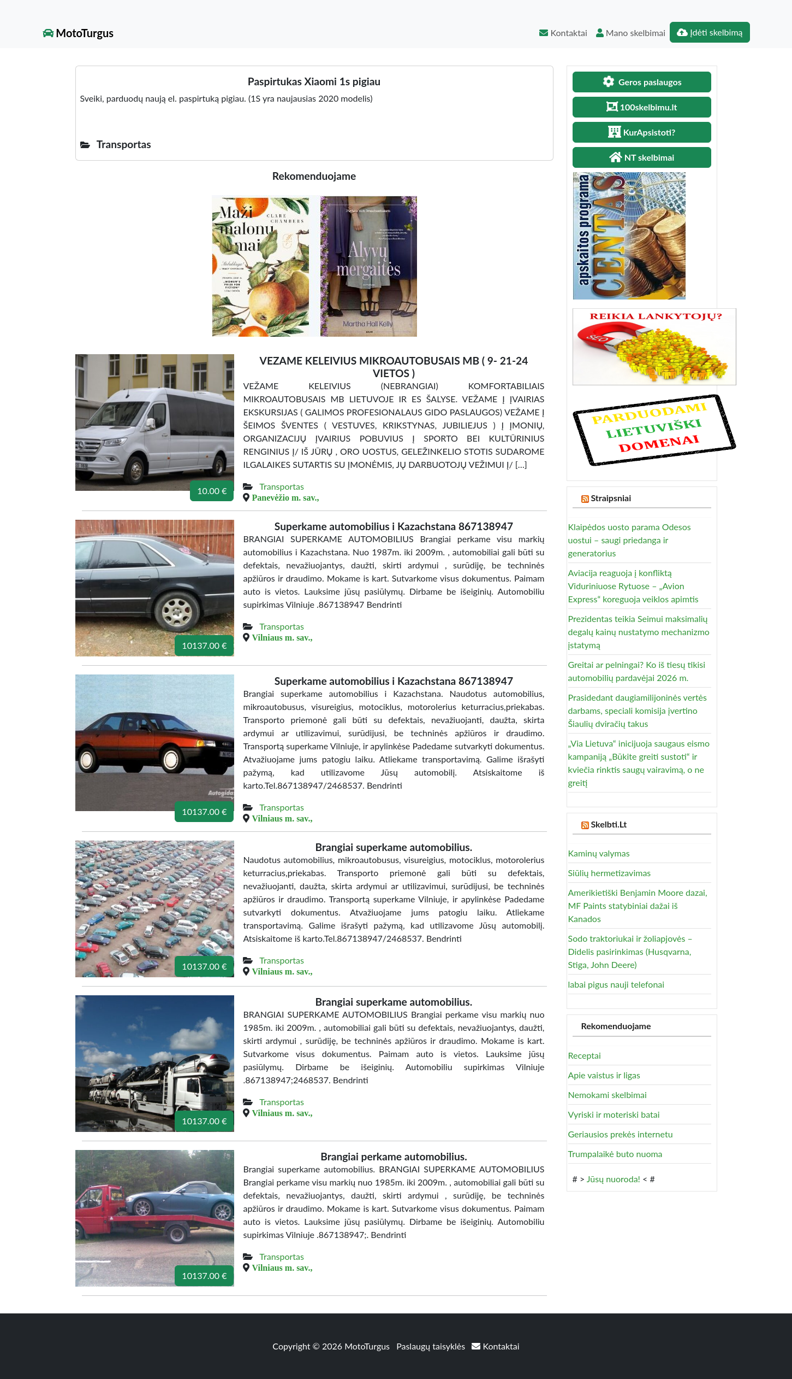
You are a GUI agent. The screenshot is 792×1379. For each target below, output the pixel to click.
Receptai (584, 1055)
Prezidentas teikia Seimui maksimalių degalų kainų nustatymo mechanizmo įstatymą (639, 631)
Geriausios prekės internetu (620, 1134)
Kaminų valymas (599, 853)
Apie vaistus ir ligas (604, 1075)
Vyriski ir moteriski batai (614, 1114)
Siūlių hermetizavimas (609, 872)
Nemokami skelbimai (607, 1094)
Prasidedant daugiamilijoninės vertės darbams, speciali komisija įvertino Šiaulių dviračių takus (637, 710)
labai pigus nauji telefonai (616, 984)
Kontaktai (563, 32)
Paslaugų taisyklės (431, 1346)
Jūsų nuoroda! (613, 1178)
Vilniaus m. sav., (282, 637)
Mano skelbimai (630, 32)
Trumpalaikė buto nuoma (615, 1153)
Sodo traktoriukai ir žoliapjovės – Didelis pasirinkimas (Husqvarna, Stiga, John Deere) (630, 951)
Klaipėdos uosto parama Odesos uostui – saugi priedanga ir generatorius (629, 539)
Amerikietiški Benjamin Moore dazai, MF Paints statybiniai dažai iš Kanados (637, 905)
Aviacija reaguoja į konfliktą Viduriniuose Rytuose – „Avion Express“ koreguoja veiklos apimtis (633, 585)
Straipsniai (611, 497)
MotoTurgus (78, 32)
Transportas (281, 486)
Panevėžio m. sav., (285, 497)
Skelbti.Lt (609, 824)
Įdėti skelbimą (709, 32)
